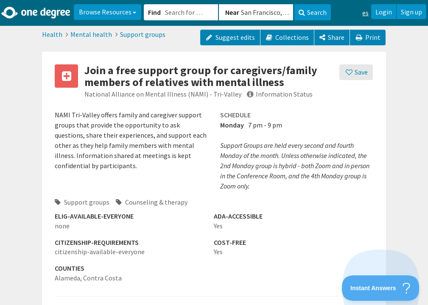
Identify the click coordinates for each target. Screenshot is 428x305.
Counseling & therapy (151, 202)
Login (383, 12)
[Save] (356, 72)
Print (367, 37)
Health (52, 34)
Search (313, 12)
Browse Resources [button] (107, 12)
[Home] (36, 13)
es (365, 12)
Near (232, 12)
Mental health (91, 34)
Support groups (142, 34)
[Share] (332, 37)
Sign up (411, 12)
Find (154, 12)
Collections (287, 37)
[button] (214, 152)
